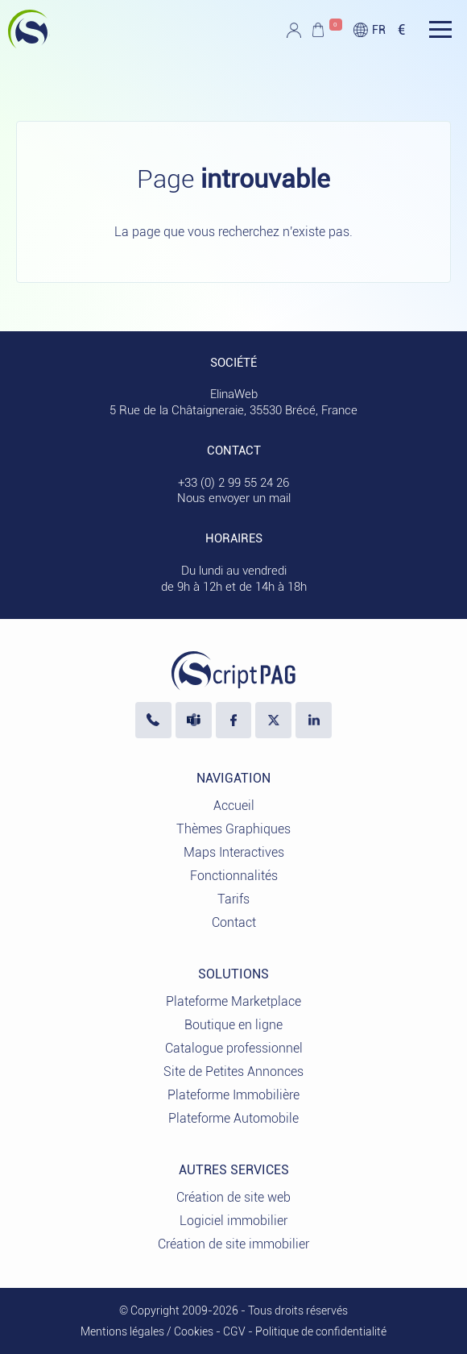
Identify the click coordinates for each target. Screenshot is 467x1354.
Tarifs (233, 899)
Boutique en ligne (233, 1024)
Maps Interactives (234, 852)
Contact (234, 922)
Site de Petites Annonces (233, 1071)
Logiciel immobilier (233, 1220)
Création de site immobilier (233, 1244)
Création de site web (233, 1197)
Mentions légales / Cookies (147, 1331)
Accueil (233, 805)
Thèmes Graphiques (233, 829)
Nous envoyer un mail (234, 498)
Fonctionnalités (234, 875)
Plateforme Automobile (233, 1118)
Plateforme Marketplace (233, 1001)
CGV (234, 1331)
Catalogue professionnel (234, 1048)
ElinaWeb (234, 394)
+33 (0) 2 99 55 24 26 (233, 483)
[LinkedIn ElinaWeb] (313, 720)
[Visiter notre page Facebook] (234, 720)
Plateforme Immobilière (233, 1095)
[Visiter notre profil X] (273, 720)
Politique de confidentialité (320, 1331)
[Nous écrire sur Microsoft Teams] (194, 720)
